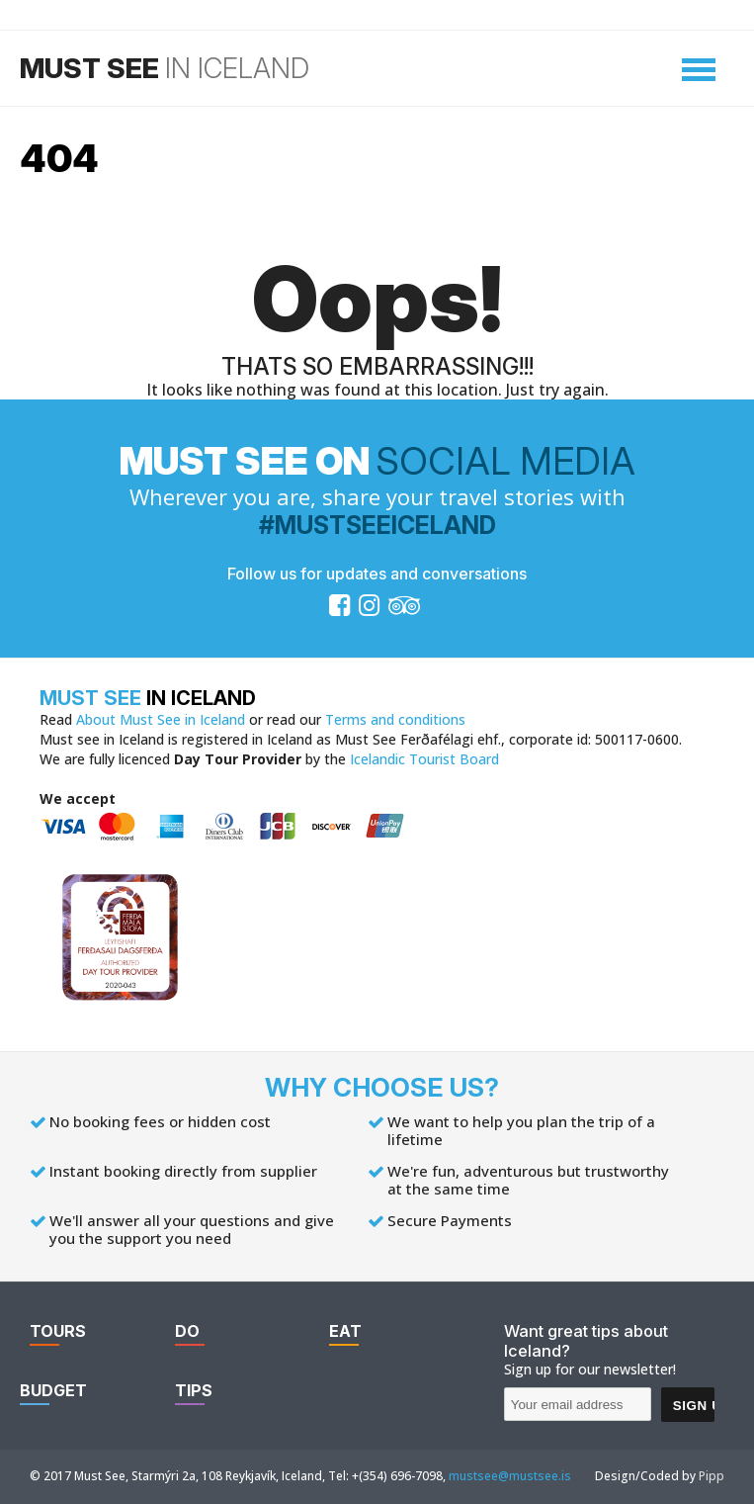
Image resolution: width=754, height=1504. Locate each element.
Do (187, 1331)
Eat (345, 1331)
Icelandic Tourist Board (424, 759)
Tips (193, 1390)
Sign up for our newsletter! (590, 1369)
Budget (53, 1390)
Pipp (711, 1475)
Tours (58, 1331)
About (160, 719)
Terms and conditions (395, 719)
